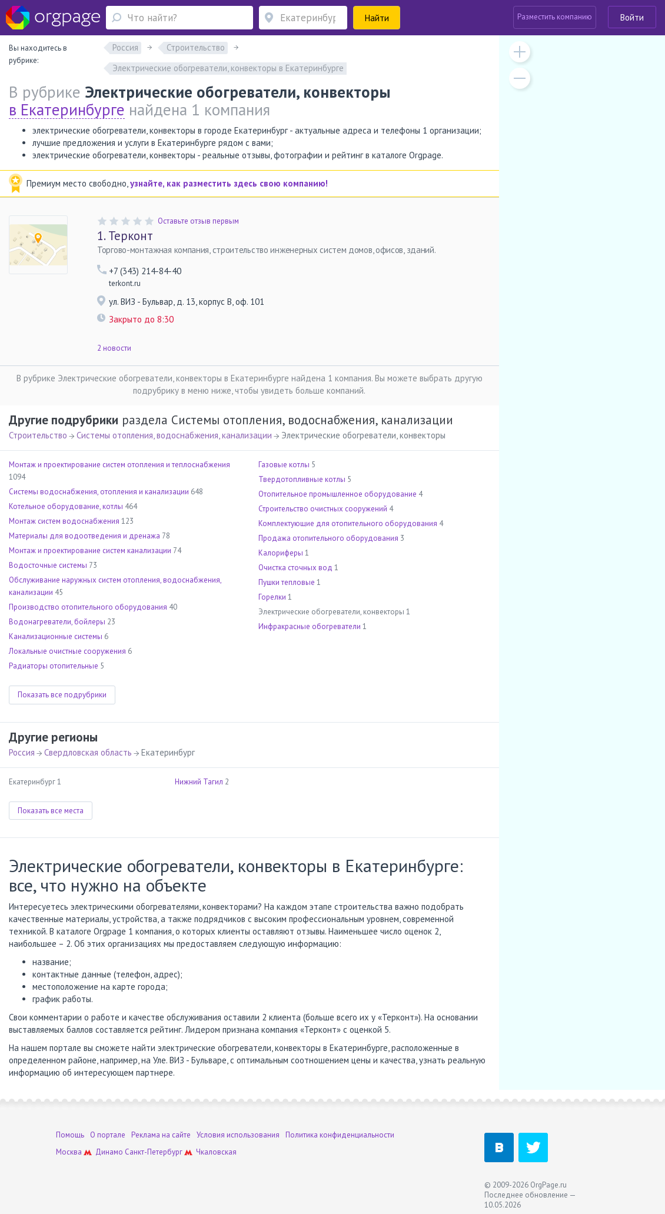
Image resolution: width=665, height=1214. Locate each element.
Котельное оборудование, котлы (66, 506)
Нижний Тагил (199, 782)
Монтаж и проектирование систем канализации (90, 551)
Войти (632, 17)
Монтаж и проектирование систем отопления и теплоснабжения (119, 465)
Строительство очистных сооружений (322, 509)
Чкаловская (216, 1152)
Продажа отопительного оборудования (328, 538)
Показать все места (51, 811)
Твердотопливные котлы (301, 479)
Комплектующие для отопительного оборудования (347, 523)
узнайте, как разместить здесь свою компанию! (229, 183)
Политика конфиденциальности (339, 1135)
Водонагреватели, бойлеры (57, 622)
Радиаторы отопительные (53, 666)
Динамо (109, 1152)
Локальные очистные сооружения (67, 651)
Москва (69, 1152)
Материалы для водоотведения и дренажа (84, 536)
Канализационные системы (55, 636)
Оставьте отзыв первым (198, 221)
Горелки (272, 597)
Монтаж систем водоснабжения (64, 521)
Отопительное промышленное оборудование (337, 494)
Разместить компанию (554, 17)
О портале (107, 1135)
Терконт (125, 236)
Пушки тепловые (286, 582)
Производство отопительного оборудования (88, 607)
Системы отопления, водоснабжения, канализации (174, 435)
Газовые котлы (284, 465)
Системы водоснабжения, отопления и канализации (99, 492)
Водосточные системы (48, 565)
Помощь (70, 1135)
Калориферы (280, 553)
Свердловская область (88, 752)
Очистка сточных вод (295, 568)
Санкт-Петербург (153, 1152)
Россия (22, 752)
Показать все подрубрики (62, 695)
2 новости (114, 348)
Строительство (38, 435)
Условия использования (238, 1135)
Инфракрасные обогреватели (309, 626)
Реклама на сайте (161, 1135)
